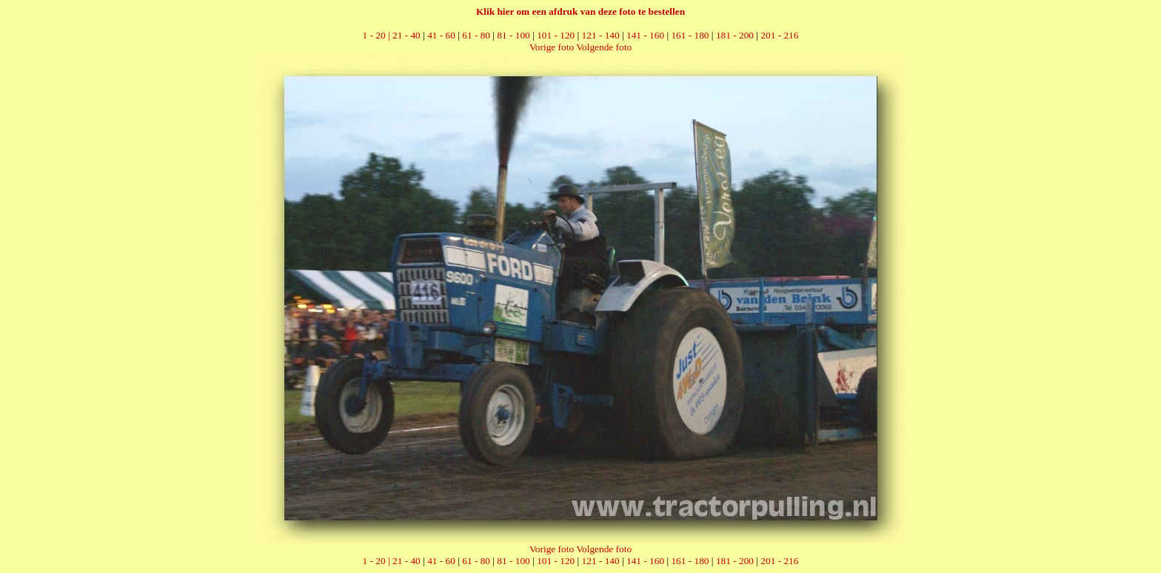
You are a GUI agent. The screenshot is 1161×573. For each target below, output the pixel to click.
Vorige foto (551, 47)
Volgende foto (604, 47)
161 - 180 (690, 35)
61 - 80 (476, 35)
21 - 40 (406, 35)
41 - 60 (441, 35)
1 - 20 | (377, 35)
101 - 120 (556, 35)
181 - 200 (735, 35)
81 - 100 (513, 35)
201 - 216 (779, 35)
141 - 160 (645, 35)
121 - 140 (601, 35)
